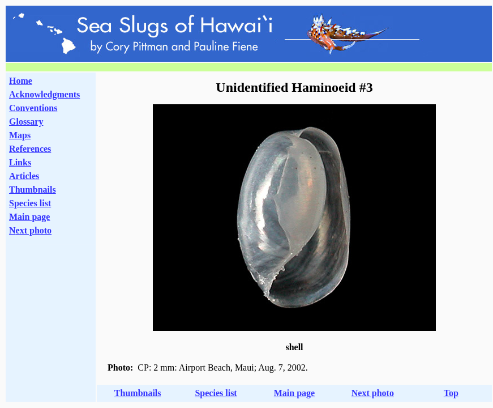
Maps (20, 135)
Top (451, 393)
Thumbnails (32, 189)
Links (20, 162)
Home (20, 81)
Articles (24, 176)
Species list (30, 203)
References (30, 149)
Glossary (26, 121)
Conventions (33, 108)
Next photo (372, 393)
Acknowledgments (44, 94)
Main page (29, 217)
